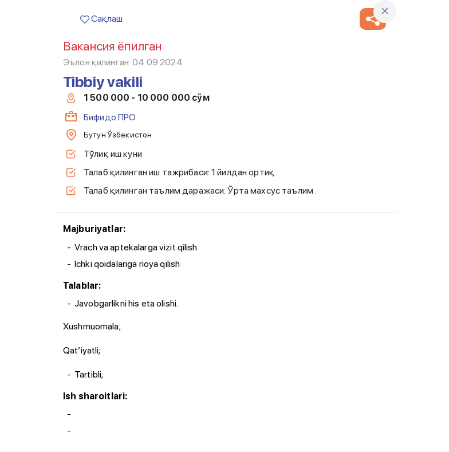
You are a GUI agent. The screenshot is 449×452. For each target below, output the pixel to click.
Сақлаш (101, 18)
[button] (373, 19)
